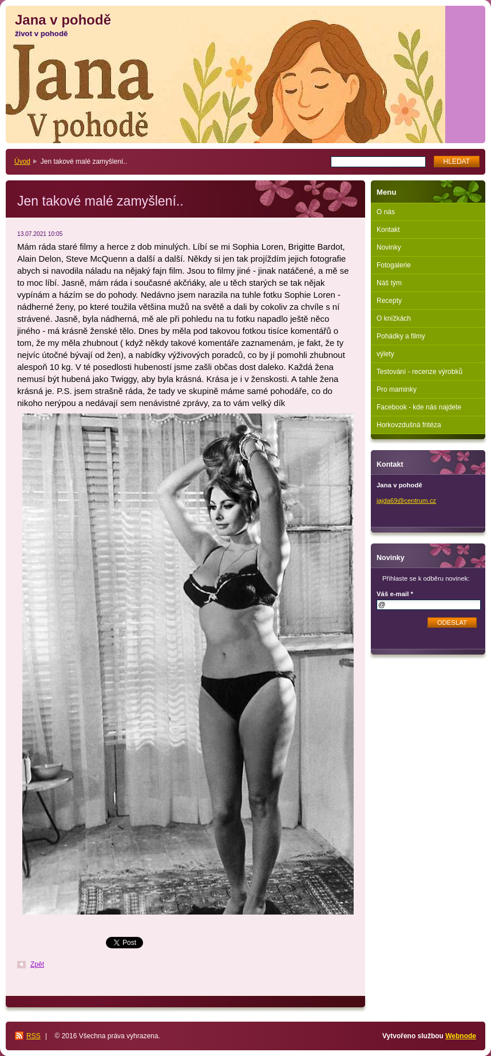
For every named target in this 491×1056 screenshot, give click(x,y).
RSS (33, 1036)
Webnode (460, 1036)
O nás (386, 212)
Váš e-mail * (395, 593)
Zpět (37, 964)
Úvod (22, 161)
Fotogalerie (394, 265)
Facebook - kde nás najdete (419, 407)
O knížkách (394, 318)
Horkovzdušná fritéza (409, 425)
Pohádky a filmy (401, 336)
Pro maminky (397, 389)
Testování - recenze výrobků (419, 372)
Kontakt (388, 230)
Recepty (389, 301)
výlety (385, 354)
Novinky (389, 247)
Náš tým (389, 283)
